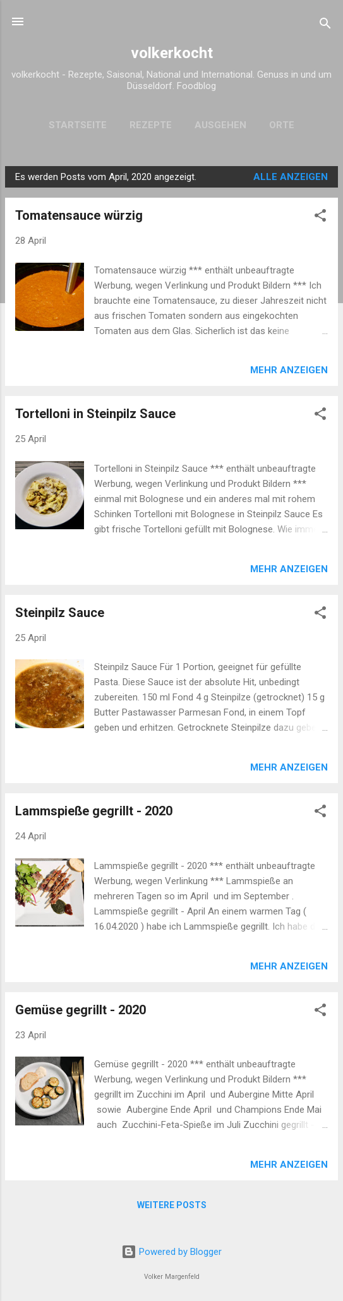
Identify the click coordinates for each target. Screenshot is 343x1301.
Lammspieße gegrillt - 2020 (93, 810)
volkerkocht (172, 53)
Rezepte (150, 125)
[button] (320, 217)
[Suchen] (325, 25)
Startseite (78, 125)
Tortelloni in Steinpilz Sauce (95, 413)
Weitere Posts (172, 1205)
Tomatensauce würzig (79, 215)
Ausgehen (220, 125)
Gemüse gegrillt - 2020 (80, 1009)
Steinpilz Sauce (59, 612)
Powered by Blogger (171, 1251)
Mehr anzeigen (289, 370)
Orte (281, 125)
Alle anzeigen (290, 177)
